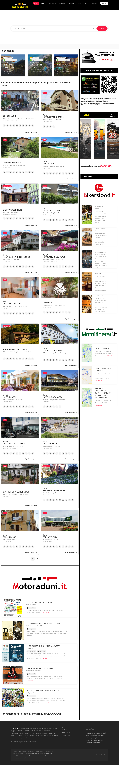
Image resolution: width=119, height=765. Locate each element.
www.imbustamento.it (19, 758)
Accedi (104, 3)
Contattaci (94, 3)
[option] (13, 65)
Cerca (102, 28)
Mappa (43, 3)
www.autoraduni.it (30, 756)
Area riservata (66, 732)
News (86, 3)
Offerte (80, 3)
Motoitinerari (62, 3)
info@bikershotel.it (95, 742)
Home (36, 3)
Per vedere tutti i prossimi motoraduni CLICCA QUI (31, 713)
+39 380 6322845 (98, 740)
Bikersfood (72, 3)
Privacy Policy (66, 735)
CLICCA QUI (105, 166)
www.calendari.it (41, 756)
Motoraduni (51, 3)
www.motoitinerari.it (46, 753)
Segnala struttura (64, 728)
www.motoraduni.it (33, 753)
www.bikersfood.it (18, 756)
